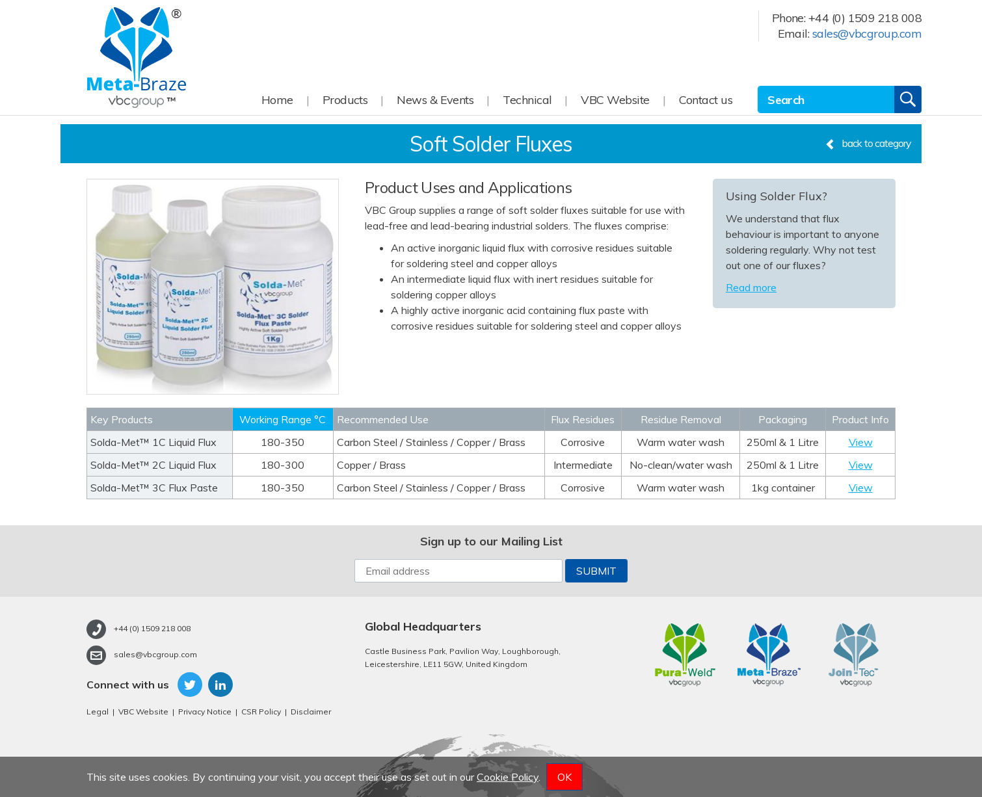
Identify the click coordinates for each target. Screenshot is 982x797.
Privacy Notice (205, 711)
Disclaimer (311, 711)
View (861, 442)
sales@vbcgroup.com (867, 33)
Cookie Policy (507, 776)
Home (277, 99)
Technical (527, 99)
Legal (97, 711)
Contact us (706, 99)
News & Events (435, 99)
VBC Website (615, 99)
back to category (868, 143)
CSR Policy (261, 711)
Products (345, 99)
